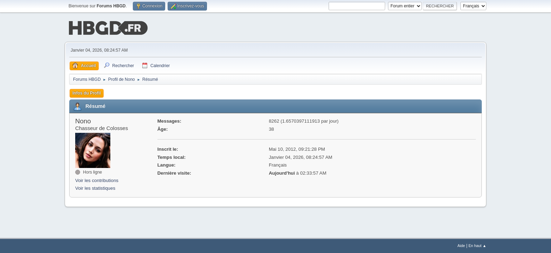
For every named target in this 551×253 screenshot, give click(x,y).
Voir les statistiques (95, 187)
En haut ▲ (477, 246)
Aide (461, 246)
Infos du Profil (86, 92)
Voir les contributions (96, 179)
